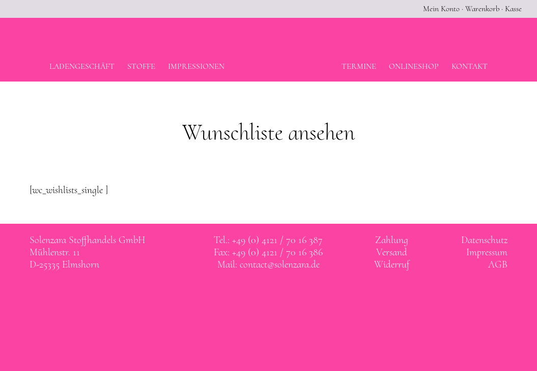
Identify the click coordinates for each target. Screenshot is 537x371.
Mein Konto (441, 9)
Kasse (513, 9)
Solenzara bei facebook (258, 294)
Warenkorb (482, 9)
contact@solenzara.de (280, 264)
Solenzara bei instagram (279, 294)
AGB (497, 264)
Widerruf (391, 264)
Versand (391, 252)
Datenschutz (484, 240)
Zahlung (391, 240)
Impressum (486, 252)
